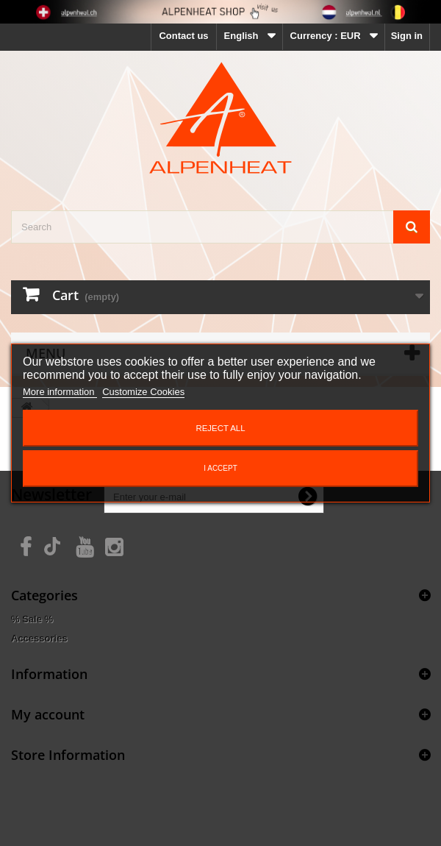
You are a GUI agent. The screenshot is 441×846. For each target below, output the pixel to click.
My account (48, 714)
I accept (220, 468)
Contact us (183, 35)
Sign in (407, 35)
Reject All (220, 428)
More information (60, 391)
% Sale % (32, 619)
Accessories (39, 638)
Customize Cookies (143, 391)
